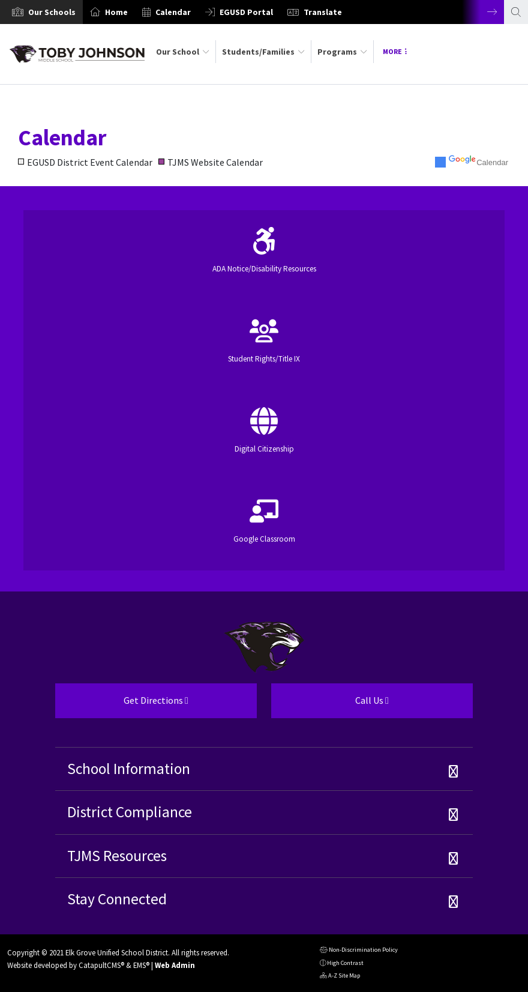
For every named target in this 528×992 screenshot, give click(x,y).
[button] (52, 12)
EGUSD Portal (246, 12)
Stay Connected (117, 899)
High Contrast (345, 963)
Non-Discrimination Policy (359, 951)
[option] (41, 12)
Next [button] (483, 12)
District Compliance (129, 811)
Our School (182, 51)
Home (116, 12)
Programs (342, 51)
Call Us (330, 705)
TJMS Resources (117, 855)
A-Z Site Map (340, 977)
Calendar (173, 12)
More (395, 51)
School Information (128, 768)
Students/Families (263, 51)
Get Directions (121, 705)
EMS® (141, 965)
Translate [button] (323, 12)
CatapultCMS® (101, 965)
